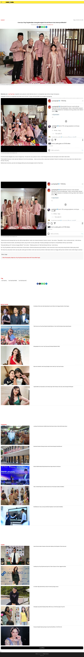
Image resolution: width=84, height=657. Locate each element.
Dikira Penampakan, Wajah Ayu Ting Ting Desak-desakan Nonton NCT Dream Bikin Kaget (21, 257)
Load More (42, 647)
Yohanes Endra (33, 24)
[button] (1, 2)
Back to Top (42, 655)
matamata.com (40, 653)
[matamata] (10, 2)
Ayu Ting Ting (11, 94)
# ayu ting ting (4, 280)
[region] (42, 11)
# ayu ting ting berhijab (12, 280)
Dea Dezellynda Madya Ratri (41, 24)
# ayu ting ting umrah (22, 280)
